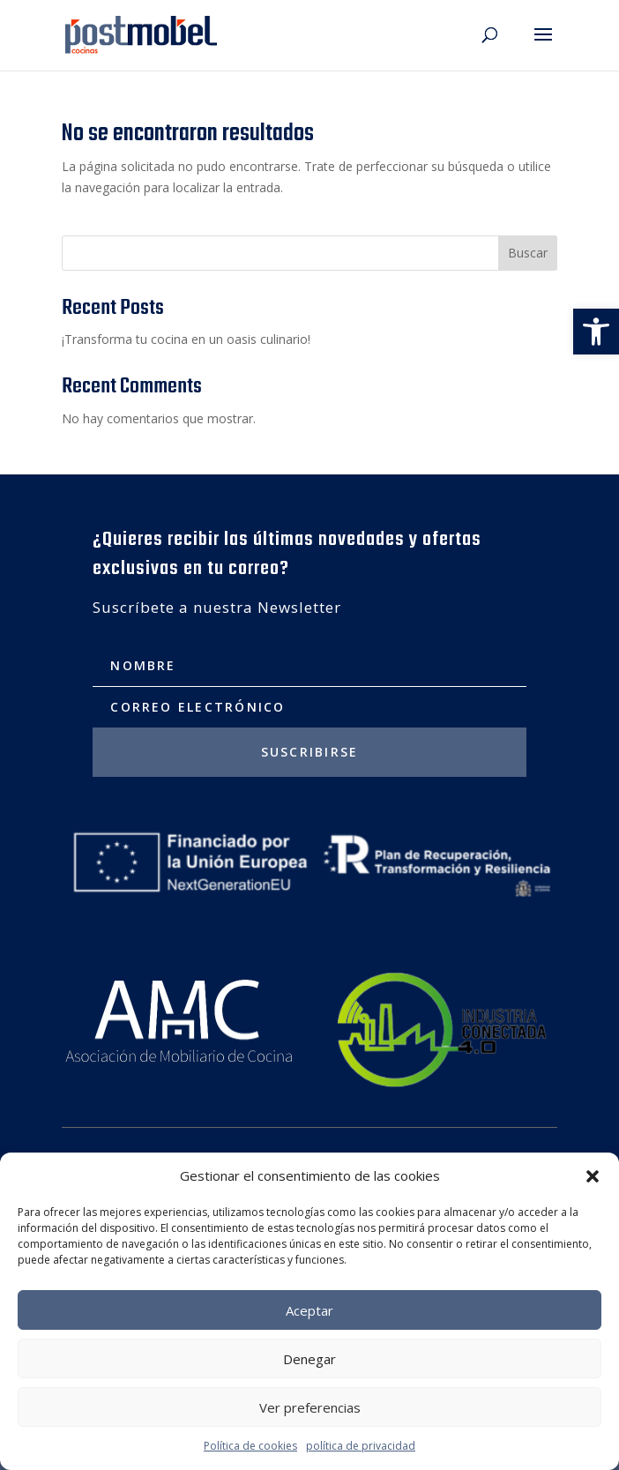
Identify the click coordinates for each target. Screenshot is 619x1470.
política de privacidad (360, 1445)
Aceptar (309, 1310)
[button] (596, 331)
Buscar (528, 252)
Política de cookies (250, 1445)
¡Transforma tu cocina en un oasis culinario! (186, 339)
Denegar (309, 1359)
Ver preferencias (310, 1407)
